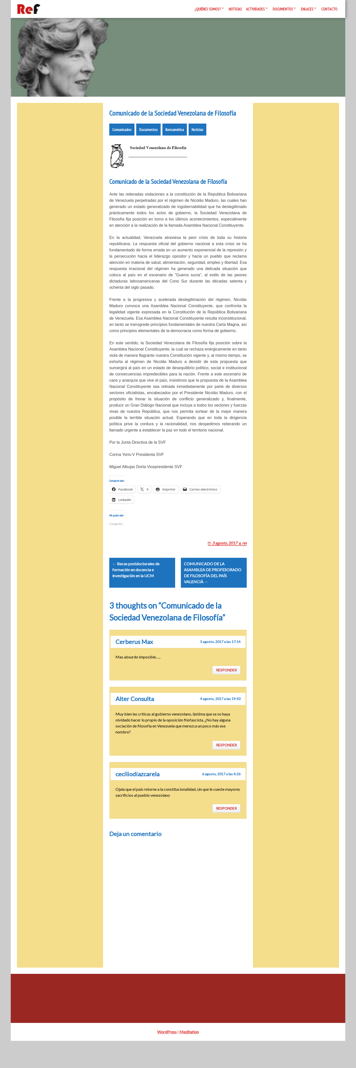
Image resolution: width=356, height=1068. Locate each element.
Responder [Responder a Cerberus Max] (226, 697)
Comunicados (121, 144)
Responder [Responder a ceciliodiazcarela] (226, 835)
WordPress (167, 1059)
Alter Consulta (135, 725)
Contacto (329, 8)
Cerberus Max (134, 668)
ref (244, 564)
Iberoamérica (174, 144)
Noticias (235, 8)
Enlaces (307, 8)
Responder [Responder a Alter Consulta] (226, 772)
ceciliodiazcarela (137, 800)
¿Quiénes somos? (208, 8)
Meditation (189, 1059)
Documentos (283, 8)
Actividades (255, 8)
